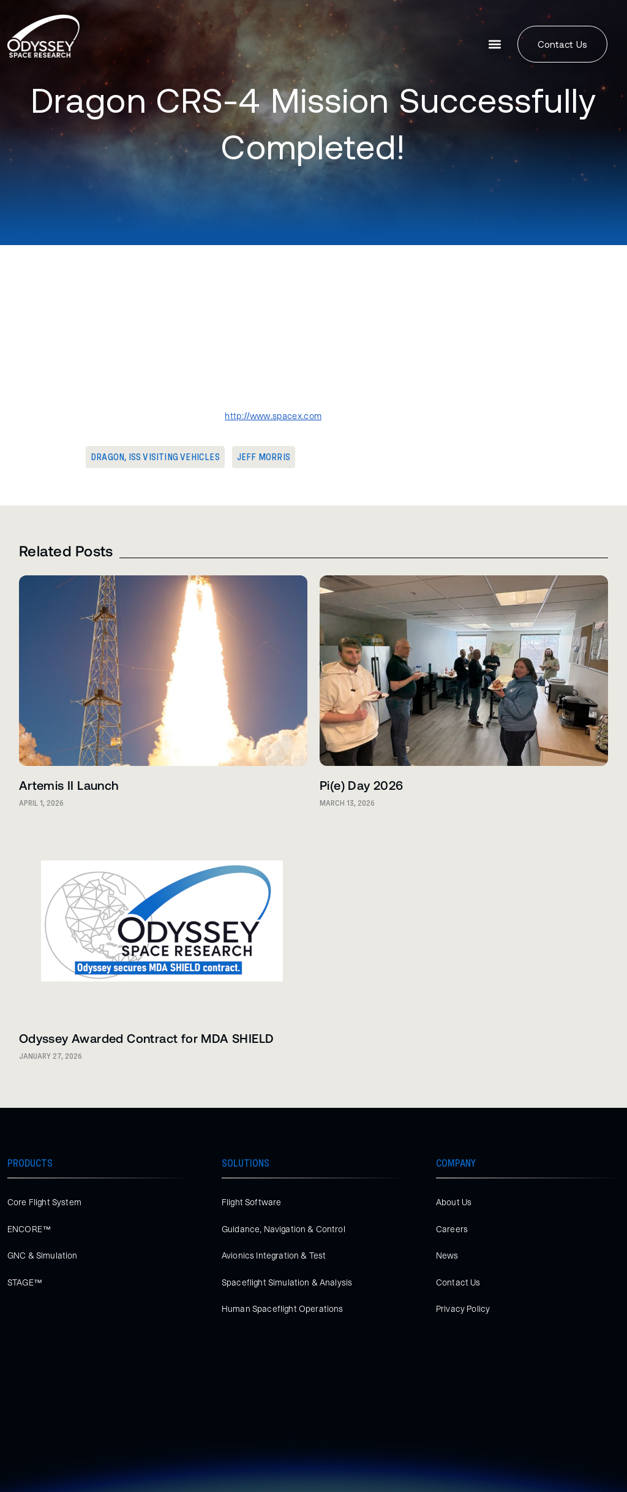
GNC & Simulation (42, 1255)
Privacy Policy (463, 1309)
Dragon (107, 457)
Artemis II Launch (69, 785)
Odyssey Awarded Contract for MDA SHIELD (146, 1038)
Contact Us (458, 1282)
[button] (495, 44)
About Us (453, 1202)
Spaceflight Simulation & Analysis (287, 1282)
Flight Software (251, 1202)
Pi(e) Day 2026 (362, 785)
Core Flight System (44, 1202)
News (447, 1255)
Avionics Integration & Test (274, 1255)
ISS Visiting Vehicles (174, 457)
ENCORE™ (29, 1229)
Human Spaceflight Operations (282, 1309)
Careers (452, 1229)
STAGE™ (24, 1282)
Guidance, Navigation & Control (283, 1229)
